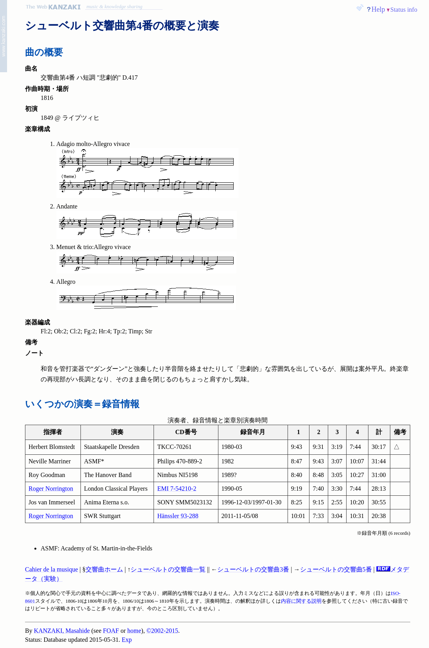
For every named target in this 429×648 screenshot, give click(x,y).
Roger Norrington (51, 488)
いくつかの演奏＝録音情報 (82, 404)
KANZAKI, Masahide (62, 630)
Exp (127, 639)
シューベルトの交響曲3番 (253, 569)
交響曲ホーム (104, 569)
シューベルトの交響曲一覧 (168, 569)
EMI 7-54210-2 (176, 488)
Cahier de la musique (51, 569)
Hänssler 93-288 (177, 516)
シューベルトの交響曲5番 (336, 569)
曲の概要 (44, 52)
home (134, 630)
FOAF (111, 630)
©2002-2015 (162, 630)
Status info (403, 9)
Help (378, 9)
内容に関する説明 (301, 601)
